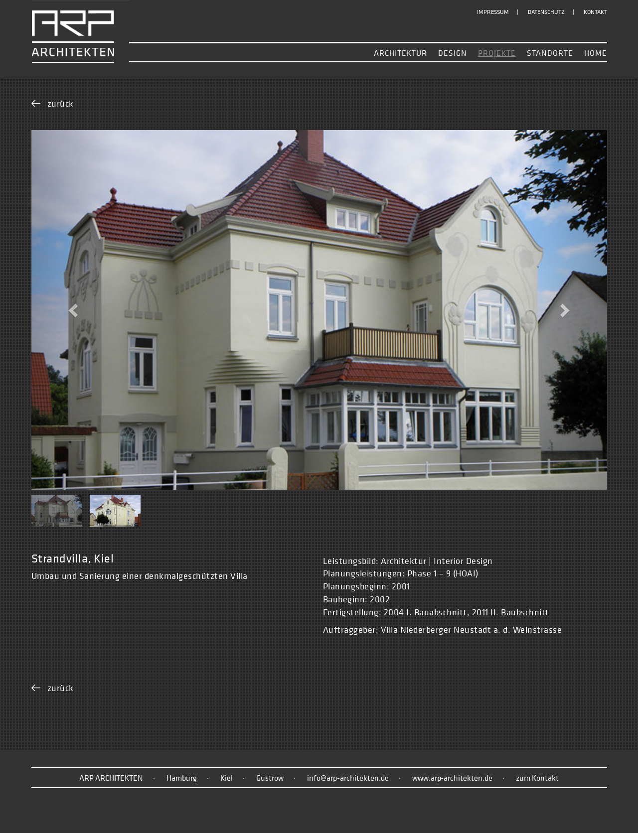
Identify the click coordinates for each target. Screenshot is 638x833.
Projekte (497, 52)
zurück (60, 103)
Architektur (400, 52)
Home (595, 52)
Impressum (493, 12)
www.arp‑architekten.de (452, 777)
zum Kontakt (537, 777)
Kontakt (595, 12)
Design (452, 52)
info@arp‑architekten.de (347, 777)
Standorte (550, 52)
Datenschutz (546, 12)
